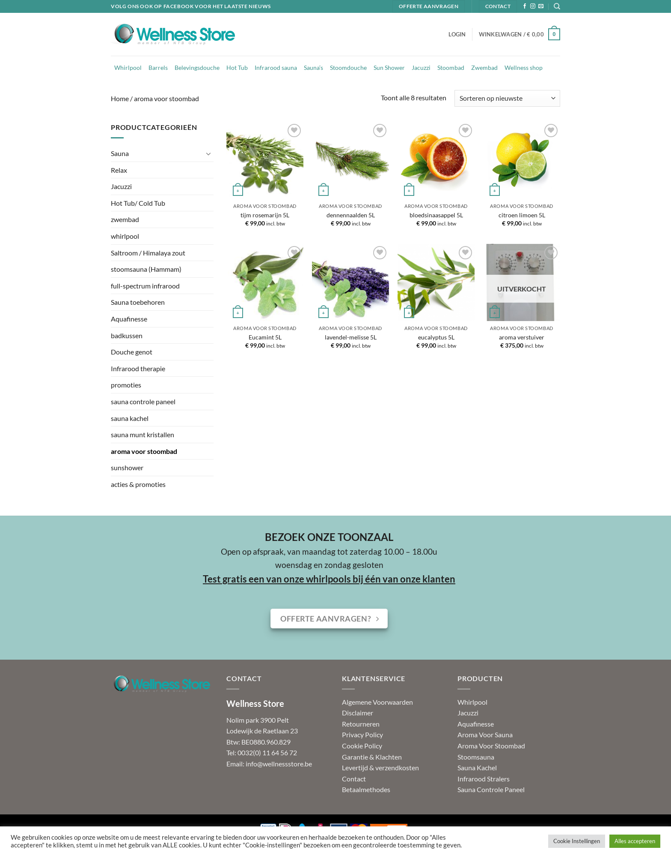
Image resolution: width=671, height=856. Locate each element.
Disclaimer (357, 713)
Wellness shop (524, 67)
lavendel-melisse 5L (351, 337)
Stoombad (450, 67)
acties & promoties (138, 484)
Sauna (120, 153)
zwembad (125, 219)
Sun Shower (389, 67)
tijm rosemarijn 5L (264, 215)
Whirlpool (128, 67)
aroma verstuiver (521, 337)
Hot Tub (237, 67)
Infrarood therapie (138, 368)
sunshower (127, 467)
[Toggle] (208, 153)
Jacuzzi (421, 67)
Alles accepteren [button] (635, 841)
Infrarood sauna (276, 67)
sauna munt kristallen (142, 434)
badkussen (127, 335)
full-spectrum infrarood (145, 286)
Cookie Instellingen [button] (576, 841)
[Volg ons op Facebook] (524, 6)
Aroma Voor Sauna (485, 734)
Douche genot (131, 352)
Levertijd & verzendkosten (380, 767)
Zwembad (484, 67)
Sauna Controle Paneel (491, 789)
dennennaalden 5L (351, 215)
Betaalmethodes (366, 789)
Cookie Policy (362, 746)
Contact (354, 779)
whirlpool (125, 236)
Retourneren (361, 724)
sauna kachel (129, 418)
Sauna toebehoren (138, 302)
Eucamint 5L (265, 337)
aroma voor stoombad (144, 451)
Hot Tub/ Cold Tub (138, 203)
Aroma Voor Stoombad (491, 746)
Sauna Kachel (477, 767)
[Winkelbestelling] (507, 98)
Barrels (158, 67)
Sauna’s (313, 67)
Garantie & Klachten (372, 757)
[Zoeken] (557, 6)
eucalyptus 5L (436, 337)
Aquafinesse (129, 319)
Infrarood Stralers (483, 779)
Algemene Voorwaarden (377, 702)
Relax (119, 170)
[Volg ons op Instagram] (532, 6)
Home (120, 98)
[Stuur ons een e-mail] (540, 6)
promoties (126, 385)
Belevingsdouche (197, 67)
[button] (457, 34)
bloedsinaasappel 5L (436, 215)
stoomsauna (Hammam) (146, 269)
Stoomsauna (475, 757)
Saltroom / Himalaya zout (148, 253)
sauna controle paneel (143, 401)
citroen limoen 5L (522, 215)
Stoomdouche (348, 67)
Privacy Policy (362, 734)
